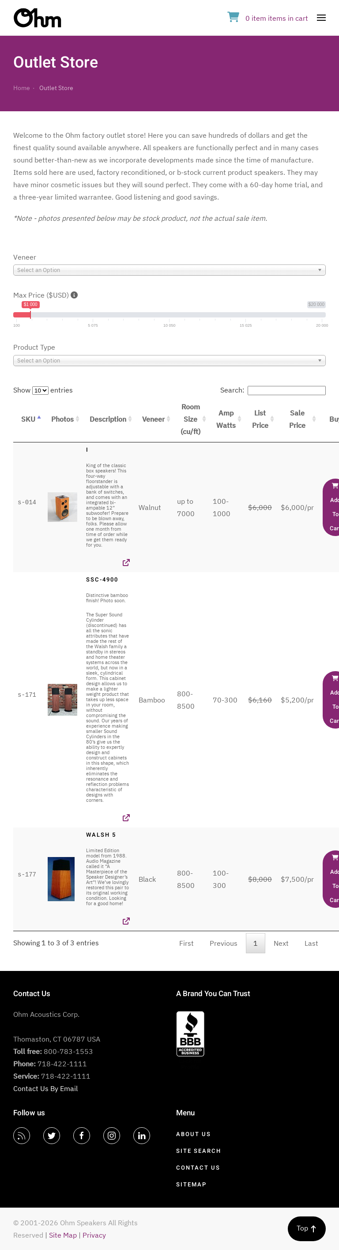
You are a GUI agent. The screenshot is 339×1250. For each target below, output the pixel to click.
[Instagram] (111, 1135)
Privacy (94, 1235)
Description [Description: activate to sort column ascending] (108, 419)
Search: (273, 389)
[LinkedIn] (141, 1135)
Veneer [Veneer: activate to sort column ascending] (153, 419)
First (186, 943)
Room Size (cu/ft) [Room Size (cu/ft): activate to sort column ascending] (190, 419)
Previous (223, 943)
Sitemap (191, 1184)
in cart (267, 18)
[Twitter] (51, 1135)
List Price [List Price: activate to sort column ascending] (260, 419)
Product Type (34, 347)
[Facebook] (81, 1135)
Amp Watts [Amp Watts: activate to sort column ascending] (226, 419)
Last (311, 943)
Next (281, 943)
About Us (193, 1134)
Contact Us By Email (45, 1088)
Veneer (24, 257)
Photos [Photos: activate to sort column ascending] (62, 419)
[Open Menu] (321, 17)
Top (307, 1228)
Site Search (198, 1151)
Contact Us (198, 1167)
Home (21, 88)
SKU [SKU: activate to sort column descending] (28, 419)
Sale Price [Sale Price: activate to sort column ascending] (297, 419)
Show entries (43, 389)
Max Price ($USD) (45, 295)
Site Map (63, 1235)
